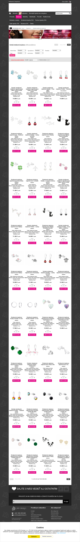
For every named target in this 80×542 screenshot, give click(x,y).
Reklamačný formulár (56, 518)
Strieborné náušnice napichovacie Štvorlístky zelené (16, 181)
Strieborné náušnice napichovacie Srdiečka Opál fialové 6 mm (63, 319)
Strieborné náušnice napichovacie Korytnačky (32, 272)
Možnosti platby (55, 513)
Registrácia (17, 1)
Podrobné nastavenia (47, 536)
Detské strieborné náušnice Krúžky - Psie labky (47, 89)
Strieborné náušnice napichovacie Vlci (63, 364)
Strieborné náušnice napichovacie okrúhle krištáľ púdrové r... (16, 456)
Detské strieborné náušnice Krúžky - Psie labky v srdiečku (63, 227)
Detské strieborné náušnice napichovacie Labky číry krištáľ (32, 89)
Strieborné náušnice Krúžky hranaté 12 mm (32, 318)
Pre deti (39, 17)
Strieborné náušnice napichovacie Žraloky (48, 134)
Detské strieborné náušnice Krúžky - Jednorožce (32, 365)
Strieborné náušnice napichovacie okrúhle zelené (16, 365)
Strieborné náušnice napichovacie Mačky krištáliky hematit (48, 227)
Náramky (25, 17)
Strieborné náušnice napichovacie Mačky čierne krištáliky (63, 135)
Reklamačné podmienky (56, 516)
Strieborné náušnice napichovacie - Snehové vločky (16, 135)
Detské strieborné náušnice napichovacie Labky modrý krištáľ (16, 89)
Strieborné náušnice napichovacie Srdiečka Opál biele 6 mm (48, 319)
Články (32, 23)
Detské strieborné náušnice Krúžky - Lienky (32, 226)
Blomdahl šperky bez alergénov (38, 13)
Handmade (32, 17)
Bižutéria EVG (24, 23)
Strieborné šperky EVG (27, 20)
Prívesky (11, 17)
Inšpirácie (24, 13)
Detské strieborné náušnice (39, 28)
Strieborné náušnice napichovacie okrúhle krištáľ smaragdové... (32, 456)
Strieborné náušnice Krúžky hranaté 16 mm (16, 318)
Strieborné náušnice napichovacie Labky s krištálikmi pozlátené (63, 456)
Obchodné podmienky (36, 515)
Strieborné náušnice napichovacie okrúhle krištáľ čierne (48, 410)
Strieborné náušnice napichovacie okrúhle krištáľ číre (63, 410)
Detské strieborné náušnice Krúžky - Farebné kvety (16, 410)
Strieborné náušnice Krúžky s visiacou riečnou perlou (48, 181)
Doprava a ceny (54, 515)
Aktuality (15, 13)
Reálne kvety (46, 17)
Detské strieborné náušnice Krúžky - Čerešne (63, 88)
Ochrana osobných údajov (37, 518)
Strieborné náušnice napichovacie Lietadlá (32, 180)
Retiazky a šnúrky (14, 20)
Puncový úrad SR (35, 516)
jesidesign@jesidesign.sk (20, 515)
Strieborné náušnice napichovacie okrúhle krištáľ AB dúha (32, 410)
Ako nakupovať (54, 511)
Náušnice (18, 17)
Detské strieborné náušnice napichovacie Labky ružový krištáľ (63, 181)
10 (43, 479)
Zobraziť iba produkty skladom (16, 60)
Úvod (23, 28)
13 (45, 479)
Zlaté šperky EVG (14, 23)
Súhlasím (34, 536)
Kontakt (33, 511)
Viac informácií (65, 533)
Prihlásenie (11, 1)
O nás (32, 513)
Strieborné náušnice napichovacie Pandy (47, 455)
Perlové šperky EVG (40, 20)
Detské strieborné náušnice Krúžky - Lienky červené (32, 135)
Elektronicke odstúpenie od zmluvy (39, 520)
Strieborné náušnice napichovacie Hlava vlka (47, 364)
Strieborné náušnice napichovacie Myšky (16, 226)
